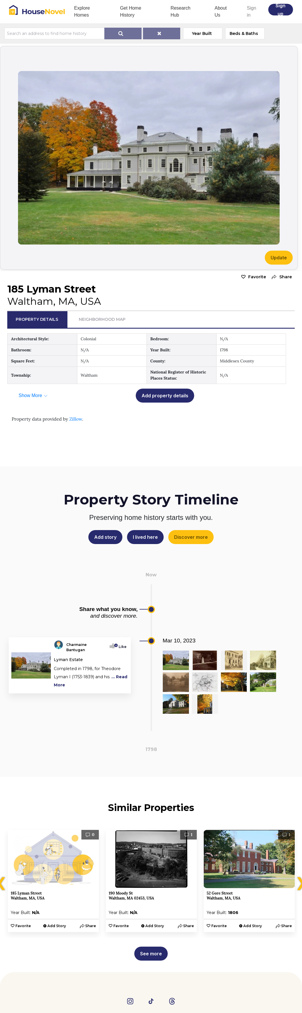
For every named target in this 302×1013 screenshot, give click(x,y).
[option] (53, 881)
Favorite (257, 276)
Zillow (75, 419)
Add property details (165, 396)
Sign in (251, 11)
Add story (105, 537)
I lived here (145, 537)
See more (151, 954)
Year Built (202, 33)
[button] (280, 277)
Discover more (191, 537)
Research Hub (180, 11)
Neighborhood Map (102, 319)
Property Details (37, 319)
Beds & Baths (244, 33)
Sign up (280, 9)
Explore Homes (82, 11)
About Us (221, 11)
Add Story (56, 926)
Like (120, 646)
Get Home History (130, 11)
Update (279, 258)
